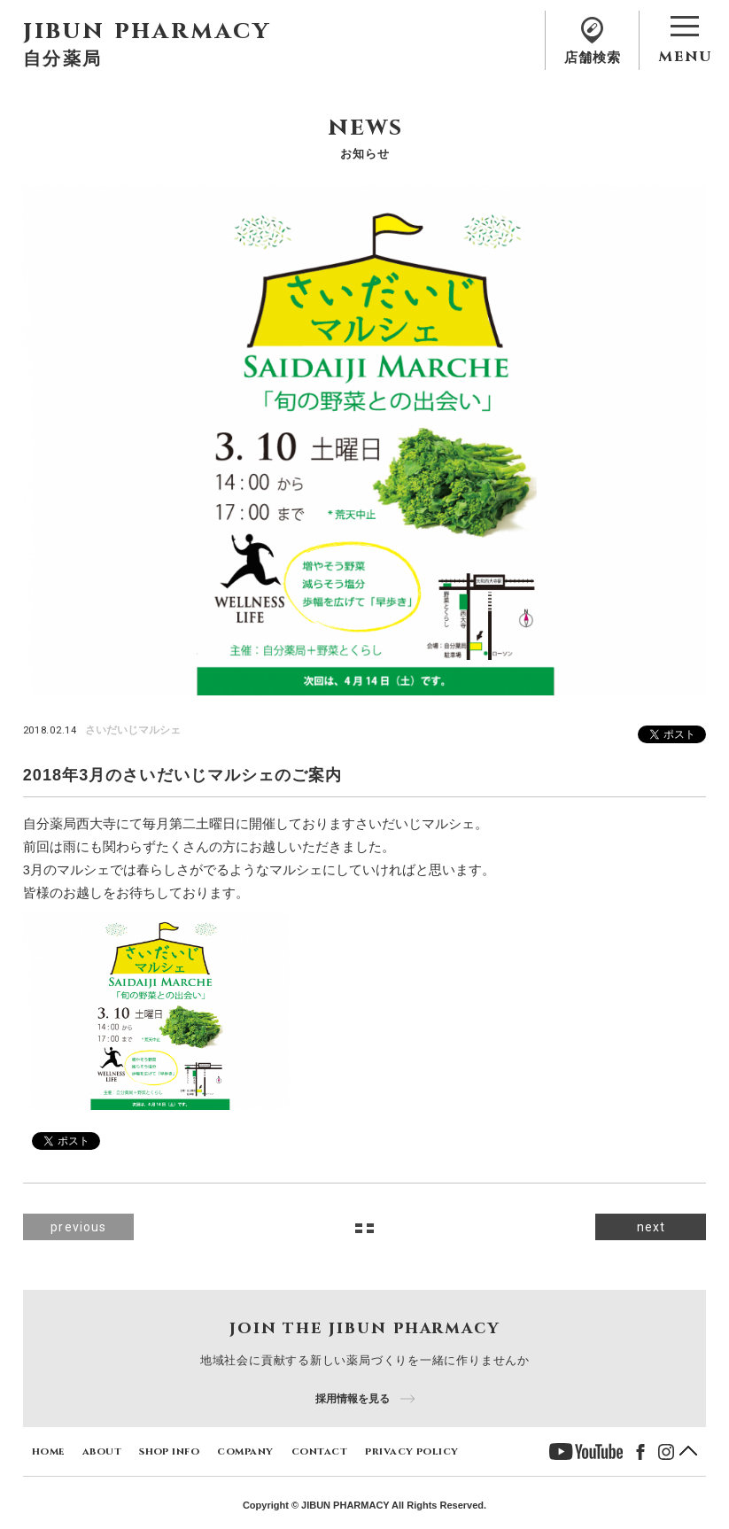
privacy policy (412, 1451)
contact (319, 1451)
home (48, 1451)
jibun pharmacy (147, 30)
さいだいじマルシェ (133, 730)
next (651, 1227)
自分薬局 (63, 58)
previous (78, 1227)
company (245, 1451)
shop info (169, 1451)
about (101, 1451)
